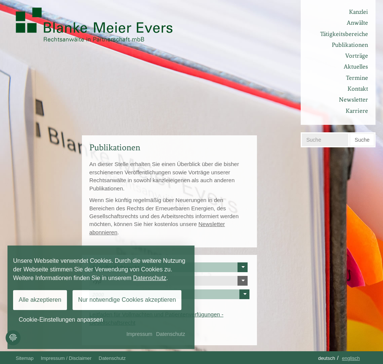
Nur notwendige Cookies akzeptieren (127, 300)
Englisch (351, 358)
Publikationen (350, 44)
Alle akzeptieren (40, 300)
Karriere (357, 110)
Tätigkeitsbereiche (344, 33)
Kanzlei (358, 11)
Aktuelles (356, 66)
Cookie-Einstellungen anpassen (61, 319)
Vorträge (356, 55)
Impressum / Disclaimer (66, 358)
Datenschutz (112, 358)
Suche (362, 140)
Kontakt (357, 88)
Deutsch (326, 358)
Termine (357, 77)
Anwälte (357, 22)
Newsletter (353, 99)
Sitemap (25, 358)
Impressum (139, 334)
